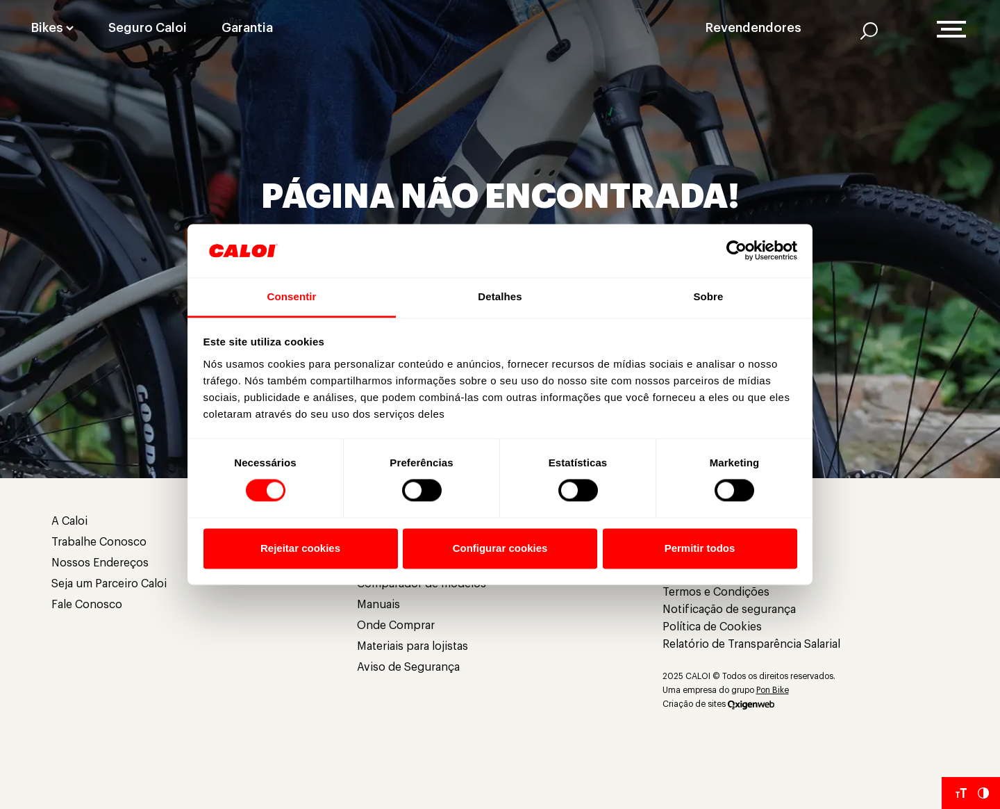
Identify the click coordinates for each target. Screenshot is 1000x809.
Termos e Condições (715, 592)
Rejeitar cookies (300, 548)
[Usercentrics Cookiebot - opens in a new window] (736, 250)
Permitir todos (700, 548)
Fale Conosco (86, 604)
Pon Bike (772, 690)
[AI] (869, 30)
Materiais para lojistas (412, 646)
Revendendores (753, 28)
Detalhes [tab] (500, 296)
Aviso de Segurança (408, 667)
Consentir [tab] (292, 296)
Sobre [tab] (708, 296)
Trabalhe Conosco (99, 542)
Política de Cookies (712, 626)
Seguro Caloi (147, 28)
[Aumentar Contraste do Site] (983, 793)
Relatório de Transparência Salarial (751, 644)
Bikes (47, 28)
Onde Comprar (396, 625)
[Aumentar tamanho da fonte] (961, 793)
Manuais (378, 604)
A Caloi (69, 521)
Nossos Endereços (100, 563)
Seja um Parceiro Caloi (109, 583)
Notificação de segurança (729, 609)
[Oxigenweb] (751, 704)
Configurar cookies (500, 548)
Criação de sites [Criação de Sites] (694, 704)
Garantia (247, 28)
